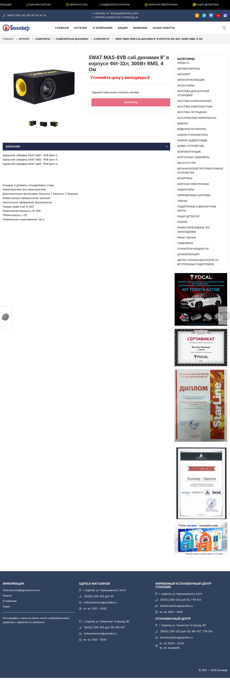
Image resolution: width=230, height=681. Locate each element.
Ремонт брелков (186, 240)
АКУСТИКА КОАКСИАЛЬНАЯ (194, 101)
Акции (123, 28)
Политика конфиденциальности (21, 593)
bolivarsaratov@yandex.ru (100, 605)
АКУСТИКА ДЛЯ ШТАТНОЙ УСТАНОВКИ (193, 94)
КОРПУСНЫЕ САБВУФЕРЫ (193, 158)
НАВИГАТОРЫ (185, 191)
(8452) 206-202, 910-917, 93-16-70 (26, 15)
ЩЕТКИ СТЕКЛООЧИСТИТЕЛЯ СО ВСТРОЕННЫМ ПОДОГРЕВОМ (197, 265)
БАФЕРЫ (182, 124)
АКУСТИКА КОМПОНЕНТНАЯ (194, 107)
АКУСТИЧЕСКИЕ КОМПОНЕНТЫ (196, 118)
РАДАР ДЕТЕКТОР (188, 218)
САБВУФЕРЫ (42, 39)
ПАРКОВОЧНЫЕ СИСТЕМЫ (193, 197)
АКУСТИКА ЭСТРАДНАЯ (191, 113)
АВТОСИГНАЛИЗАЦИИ (191, 80)
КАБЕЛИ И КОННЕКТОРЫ (192, 136)
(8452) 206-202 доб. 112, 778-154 (180, 603)
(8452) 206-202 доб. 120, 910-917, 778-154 (186, 634)
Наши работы (164, 28)
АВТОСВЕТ (184, 74)
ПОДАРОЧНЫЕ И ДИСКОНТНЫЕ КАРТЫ (196, 211)
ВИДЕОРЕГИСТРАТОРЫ (191, 130)
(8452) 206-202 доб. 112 (98, 599)
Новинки (140, 28)
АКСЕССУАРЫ (186, 86)
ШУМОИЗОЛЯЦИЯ (188, 257)
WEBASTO (183, 63)
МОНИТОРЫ (184, 180)
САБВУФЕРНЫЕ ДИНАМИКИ (72, 39)
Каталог (80, 28)
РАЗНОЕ (182, 224)
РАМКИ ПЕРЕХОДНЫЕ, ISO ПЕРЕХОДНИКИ (193, 232)
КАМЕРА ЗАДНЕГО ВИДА (192, 141)
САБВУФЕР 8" (102, 39)
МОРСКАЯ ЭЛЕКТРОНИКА (193, 186)
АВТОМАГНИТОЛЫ (188, 68)
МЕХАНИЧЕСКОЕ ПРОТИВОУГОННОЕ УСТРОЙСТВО (200, 172)
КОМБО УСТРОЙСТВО (190, 147)
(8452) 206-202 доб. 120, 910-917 (104, 630)
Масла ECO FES (186, 164)
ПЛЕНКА (182, 203)
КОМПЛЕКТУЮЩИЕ (189, 153)
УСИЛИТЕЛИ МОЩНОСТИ (193, 251)
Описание (13, 146)
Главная (62, 28)
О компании (102, 28)
